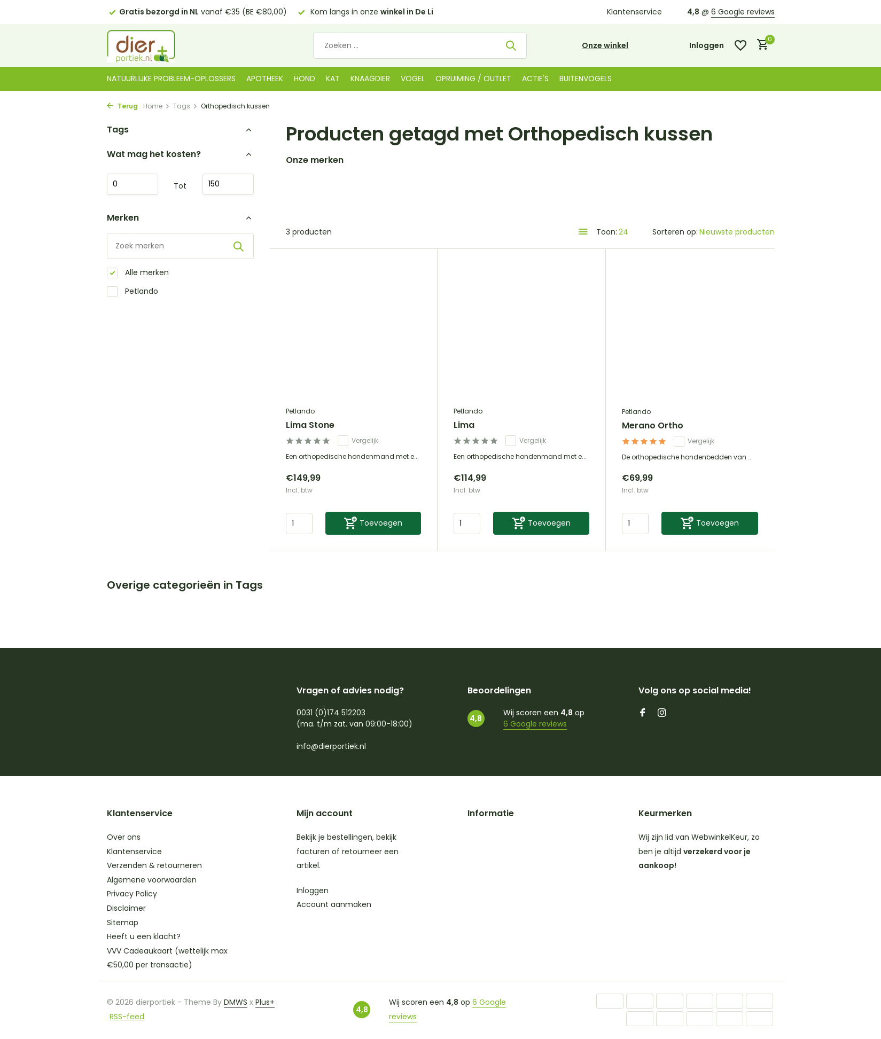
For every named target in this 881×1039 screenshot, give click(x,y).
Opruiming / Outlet (473, 78)
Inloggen (313, 890)
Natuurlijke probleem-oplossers (171, 78)
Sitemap (122, 922)
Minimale (132, 184)
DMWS (235, 1002)
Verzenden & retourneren (154, 865)
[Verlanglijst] (740, 45)
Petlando (132, 291)
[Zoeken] (420, 46)
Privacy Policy (132, 893)
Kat (333, 78)
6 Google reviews (743, 11)
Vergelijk (358, 441)
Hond (304, 78)
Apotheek (264, 78)
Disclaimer (126, 908)
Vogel (413, 78)
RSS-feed (127, 1016)
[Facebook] (642, 713)
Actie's (535, 78)
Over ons (124, 837)
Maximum (228, 184)
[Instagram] (662, 713)
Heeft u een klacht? (144, 936)
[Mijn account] (706, 45)
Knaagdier (370, 78)
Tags (185, 106)
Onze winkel (605, 45)
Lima (464, 425)
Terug (122, 106)
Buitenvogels (585, 78)
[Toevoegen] (373, 523)
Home (156, 106)
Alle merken (138, 272)
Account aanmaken (334, 904)
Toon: (606, 231)
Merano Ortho (652, 426)
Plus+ (265, 1002)
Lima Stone (310, 425)
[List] (583, 232)
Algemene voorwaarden (152, 879)
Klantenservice (634, 11)
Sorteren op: (675, 231)
